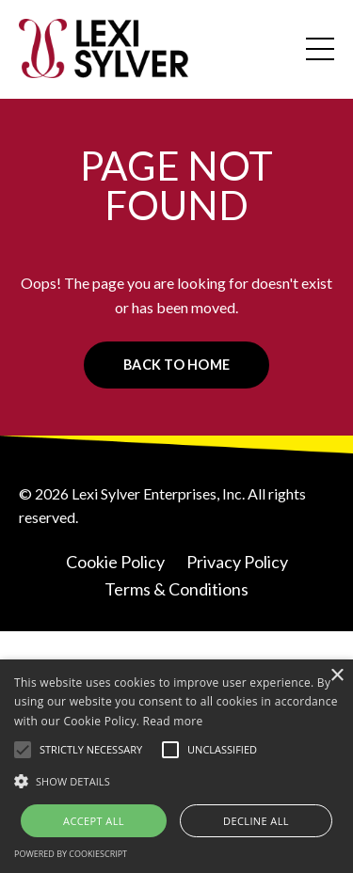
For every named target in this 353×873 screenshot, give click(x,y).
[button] (22, 750)
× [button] (336, 676)
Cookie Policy (115, 561)
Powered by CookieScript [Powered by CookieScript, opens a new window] (70, 854)
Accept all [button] (93, 821)
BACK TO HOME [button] (176, 365)
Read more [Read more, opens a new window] (173, 721)
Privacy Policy (237, 561)
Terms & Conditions (176, 589)
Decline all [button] (256, 821)
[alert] (176, 766)
